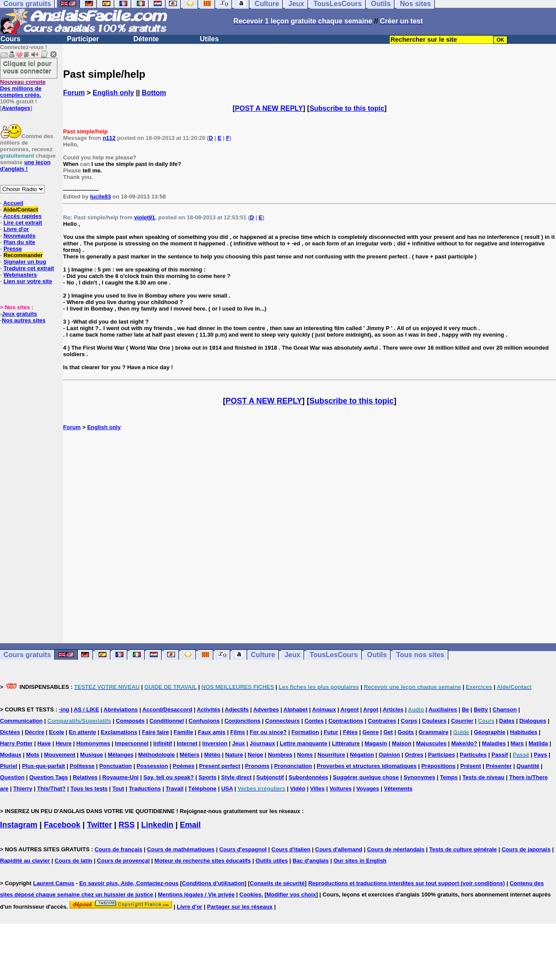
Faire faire (155, 732)
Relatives (85, 777)
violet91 (144, 217)
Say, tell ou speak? (168, 777)
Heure (64, 743)
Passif (499, 754)
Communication (21, 721)
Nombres (280, 754)
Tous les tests (89, 788)
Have (44, 743)
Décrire (34, 732)
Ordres (414, 754)
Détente (146, 39)
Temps (449, 777)
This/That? (51, 788)
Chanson (505, 709)
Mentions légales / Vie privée (196, 894)
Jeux (292, 654)
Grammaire (434, 732)
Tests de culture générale (463, 849)
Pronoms (257, 766)
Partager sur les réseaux (240, 906)
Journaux (262, 743)
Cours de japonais (526, 849)
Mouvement (59, 754)
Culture (263, 654)
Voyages (367, 788)
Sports (207, 777)
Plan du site (19, 242)
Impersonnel (132, 743)
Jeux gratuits (19, 314)
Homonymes (93, 743)
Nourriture (331, 754)
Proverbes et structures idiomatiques (367, 766)
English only (113, 92)
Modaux (10, 754)
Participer (83, 39)
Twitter (99, 824)
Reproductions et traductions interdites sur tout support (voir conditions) (406, 883)
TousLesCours (334, 654)
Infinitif (162, 743)
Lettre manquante (303, 743)
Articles (393, 709)
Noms (305, 754)
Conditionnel (166, 721)
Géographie (489, 732)
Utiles (209, 39)
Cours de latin (74, 860)
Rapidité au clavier (25, 860)
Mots (32, 754)
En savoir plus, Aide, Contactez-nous (129, 883)
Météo (212, 754)
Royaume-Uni (120, 777)
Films (237, 732)
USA (227, 788)
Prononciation (293, 766)
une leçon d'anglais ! (25, 165)
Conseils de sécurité (277, 883)
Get (388, 732)
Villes (317, 788)
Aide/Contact (20, 209)
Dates (506, 721)
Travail (174, 788)
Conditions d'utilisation (213, 883)
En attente (82, 732)
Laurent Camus (53, 883)
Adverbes (266, 709)
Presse (12, 248)
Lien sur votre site (27, 281)
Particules (473, 754)
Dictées (10, 732)
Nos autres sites (23, 320)
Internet (187, 743)
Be (465, 709)
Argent (350, 709)
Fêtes (350, 732)
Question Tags (48, 777)
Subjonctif (270, 777)
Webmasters (20, 274)
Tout (118, 788)
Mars (516, 743)
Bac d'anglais (311, 860)
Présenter (499, 766)
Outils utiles (271, 860)
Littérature (346, 743)
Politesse (82, 766)
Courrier (462, 721)
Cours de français (118, 849)
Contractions (345, 721)
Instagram (18, 824)
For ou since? (268, 732)
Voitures (340, 788)
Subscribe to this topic (346, 108)
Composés (130, 721)
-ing (64, 709)
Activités (208, 709)
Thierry (22, 788)
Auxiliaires (442, 709)
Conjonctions (243, 721)
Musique (91, 754)
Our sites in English (360, 860)
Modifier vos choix (291, 894)
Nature (234, 754)
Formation (305, 732)
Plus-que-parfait (43, 766)
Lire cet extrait (22, 222)
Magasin (375, 743)
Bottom (154, 92)
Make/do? (464, 743)
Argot (370, 709)
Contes (314, 721)
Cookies (250, 894)
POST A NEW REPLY (269, 108)
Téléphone (202, 788)
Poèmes (184, 766)
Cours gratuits (27, 654)
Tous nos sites (420, 654)
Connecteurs (282, 721)
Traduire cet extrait (28, 268)
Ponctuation (115, 766)
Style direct (236, 777)
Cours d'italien (291, 849)
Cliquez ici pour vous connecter (27, 67)
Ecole (56, 732)
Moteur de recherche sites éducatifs (203, 860)
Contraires (382, 721)
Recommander (23, 255)
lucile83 (100, 196)
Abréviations (121, 709)
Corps (409, 721)
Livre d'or (16, 229)
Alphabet (296, 709)
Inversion (215, 743)
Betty (481, 709)
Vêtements (398, 788)
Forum (74, 92)
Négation (362, 754)
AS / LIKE (86, 709)
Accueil (13, 203)
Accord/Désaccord (167, 709)
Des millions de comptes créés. (23, 88)
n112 (109, 138)
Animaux (324, 709)
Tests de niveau (484, 777)
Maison (401, 743)
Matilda (538, 743)
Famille (183, 732)
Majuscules (431, 743)
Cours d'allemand (339, 849)
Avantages (16, 108)
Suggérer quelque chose (366, 777)
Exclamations (119, 732)
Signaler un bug (24, 261)
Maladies (494, 743)
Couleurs (434, 721)
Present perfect (219, 766)
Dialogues (532, 721)
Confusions (204, 721)
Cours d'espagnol (243, 849)
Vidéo (297, 788)
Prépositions (438, 766)
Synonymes (419, 777)
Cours (10, 39)
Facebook (62, 824)
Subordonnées (308, 777)
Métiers (189, 754)
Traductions (145, 788)
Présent (470, 766)
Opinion (389, 754)
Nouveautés (19, 235)
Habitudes (523, 732)
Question (12, 777)
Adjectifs (237, 709)
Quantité (527, 766)
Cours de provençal (123, 860)
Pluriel (8, 766)
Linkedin (157, 824)
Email (190, 824)
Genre (370, 732)
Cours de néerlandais (395, 849)
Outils (377, 654)
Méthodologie (156, 754)
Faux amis (212, 732)
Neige (255, 754)
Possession (152, 766)
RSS (127, 824)
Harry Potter (16, 743)
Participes (441, 754)
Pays (540, 754)
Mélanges (120, 754)
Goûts (405, 732)
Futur (331, 732)
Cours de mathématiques (180, 849)
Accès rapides (22, 216)
